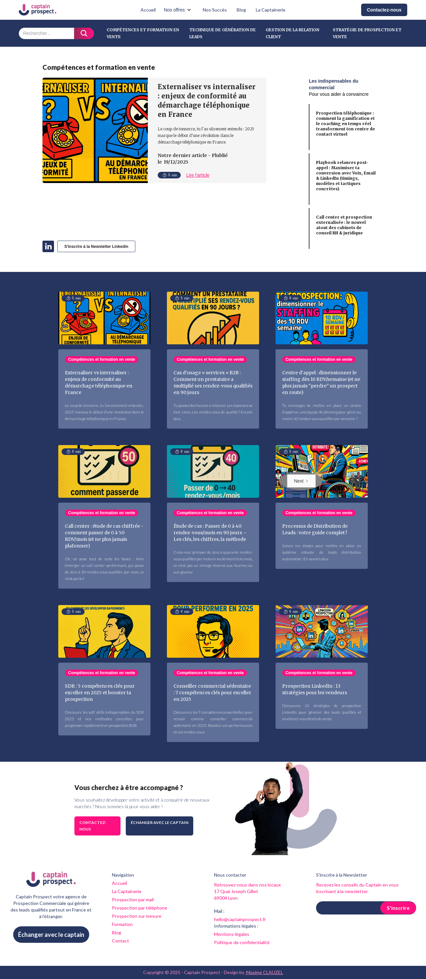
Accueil (148, 10)
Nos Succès (215, 10)
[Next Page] (301, 481)
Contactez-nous (384, 10)
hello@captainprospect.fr (240, 919)
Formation (122, 924)
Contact (120, 940)
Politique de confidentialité (242, 942)
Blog (241, 10)
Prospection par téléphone (139, 908)
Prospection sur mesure (136, 916)
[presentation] (366, 930)
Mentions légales (231, 934)
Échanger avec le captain (159, 822)
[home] (37, 9)
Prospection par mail (133, 899)
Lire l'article (197, 175)
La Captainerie (270, 10)
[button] (179, 9)
